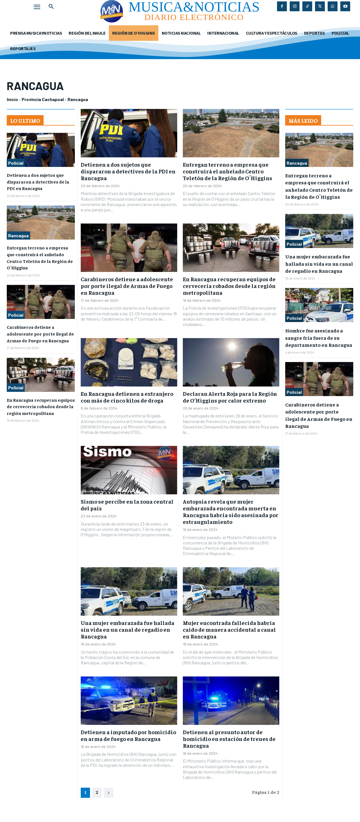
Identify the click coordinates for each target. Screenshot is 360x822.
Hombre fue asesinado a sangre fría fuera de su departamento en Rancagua (318, 337)
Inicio (12, 99)
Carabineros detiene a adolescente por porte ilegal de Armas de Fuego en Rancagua (40, 331)
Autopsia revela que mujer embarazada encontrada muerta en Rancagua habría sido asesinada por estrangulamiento (230, 511)
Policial (15, 163)
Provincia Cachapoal (43, 99)
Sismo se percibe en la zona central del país (127, 504)
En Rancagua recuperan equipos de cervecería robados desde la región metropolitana (41, 402)
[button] (51, 7)
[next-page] (108, 793)
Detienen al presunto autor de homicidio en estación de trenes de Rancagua (229, 738)
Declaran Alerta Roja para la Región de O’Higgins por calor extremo (230, 397)
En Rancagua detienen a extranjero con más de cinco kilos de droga (127, 397)
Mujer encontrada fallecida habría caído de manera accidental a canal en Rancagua (229, 629)
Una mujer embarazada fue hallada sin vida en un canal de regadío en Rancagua (127, 629)
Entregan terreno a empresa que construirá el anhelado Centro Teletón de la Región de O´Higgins (227, 171)
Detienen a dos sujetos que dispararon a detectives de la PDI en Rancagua (38, 181)
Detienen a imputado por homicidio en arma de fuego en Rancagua (128, 735)
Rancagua (18, 234)
